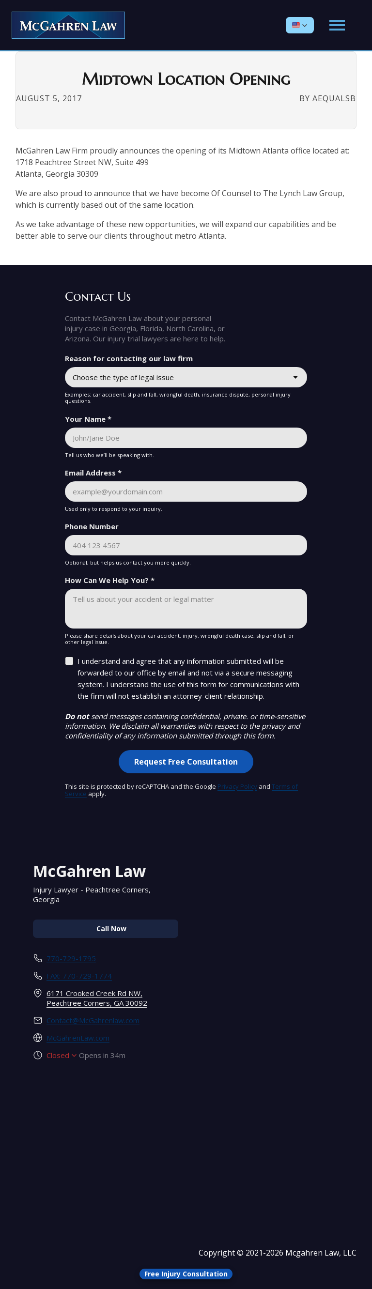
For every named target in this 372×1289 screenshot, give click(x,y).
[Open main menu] (337, 25)
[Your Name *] (186, 438)
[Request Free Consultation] (186, 761)
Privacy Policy (237, 786)
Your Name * (88, 419)
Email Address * (93, 472)
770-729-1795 (71, 958)
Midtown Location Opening (186, 79)
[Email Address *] (186, 491)
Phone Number (92, 526)
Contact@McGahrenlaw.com (93, 1020)
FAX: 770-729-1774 (79, 976)
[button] (300, 25)
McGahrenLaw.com (77, 1038)
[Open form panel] (186, 1274)
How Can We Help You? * (110, 580)
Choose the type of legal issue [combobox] (123, 377)
